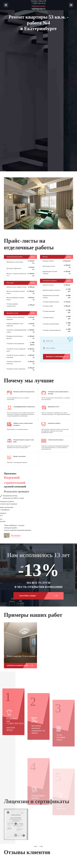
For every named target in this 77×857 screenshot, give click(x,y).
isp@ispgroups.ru (38, 9)
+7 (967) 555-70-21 (38, 3)
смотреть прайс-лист (32, 257)
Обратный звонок (38, 6)
